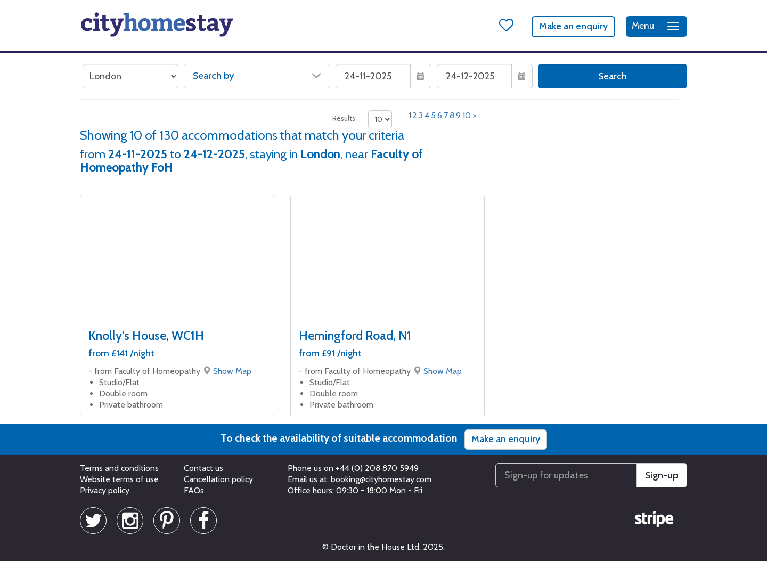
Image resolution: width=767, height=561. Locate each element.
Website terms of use (119, 479)
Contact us (203, 468)
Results (343, 118)
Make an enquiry (573, 26)
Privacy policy (104, 490)
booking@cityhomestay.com (381, 479)
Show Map (232, 371)
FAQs (194, 490)
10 (466, 115)
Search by (257, 76)
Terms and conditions (119, 468)
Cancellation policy (218, 479)
